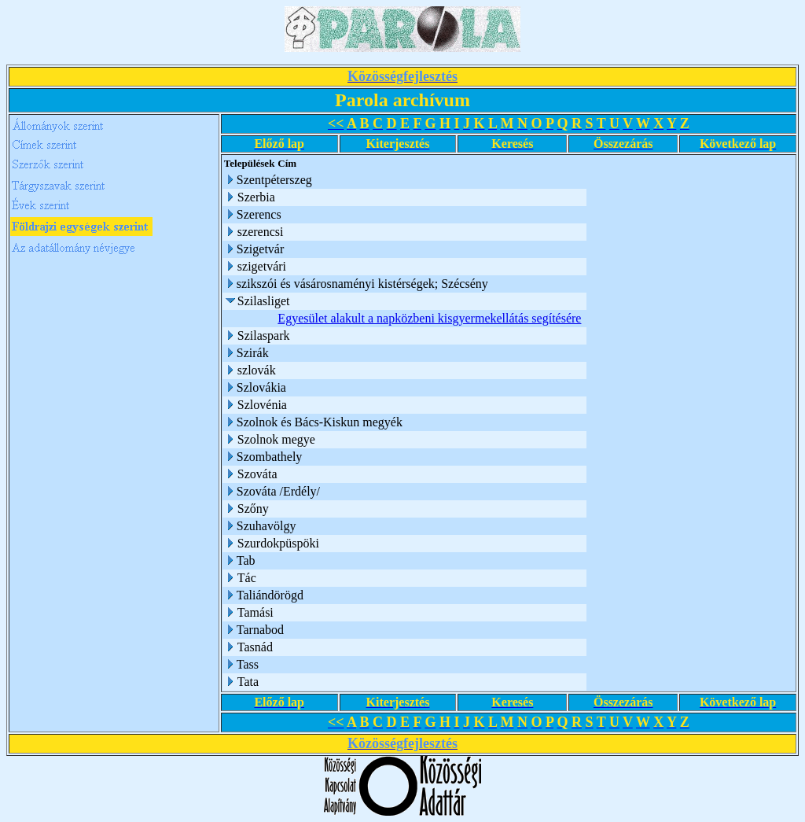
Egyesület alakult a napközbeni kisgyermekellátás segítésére (429, 318)
